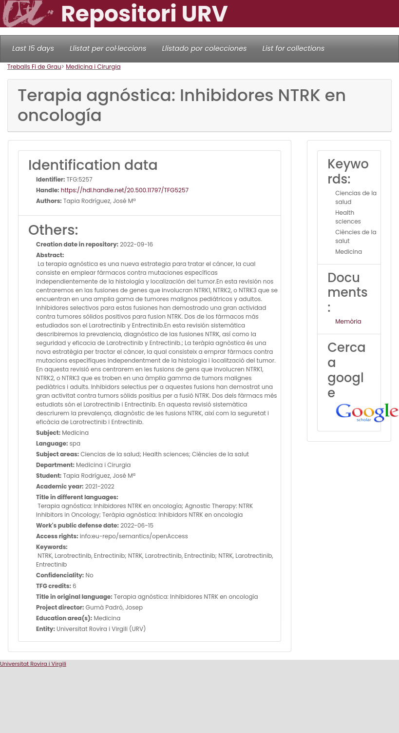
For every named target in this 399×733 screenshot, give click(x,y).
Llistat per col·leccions (108, 48)
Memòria (348, 321)
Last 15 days (33, 48)
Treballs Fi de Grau (34, 66)
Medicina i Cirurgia (93, 66)
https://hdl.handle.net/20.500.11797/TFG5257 (124, 190)
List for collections (293, 48)
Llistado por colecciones (204, 48)
